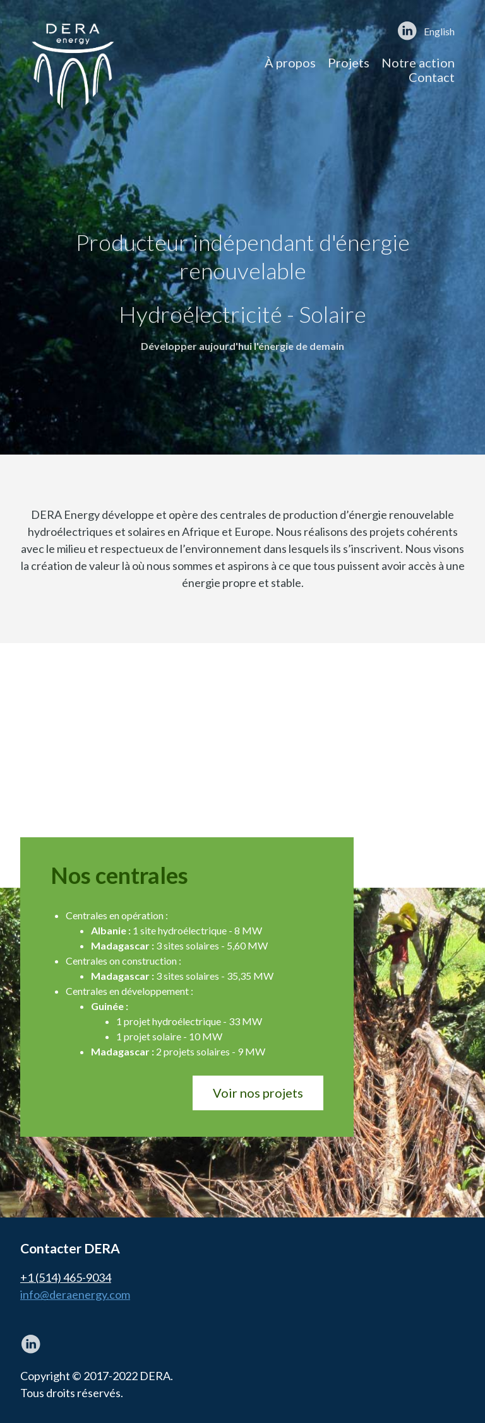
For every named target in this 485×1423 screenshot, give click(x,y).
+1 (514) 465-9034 (65, 1277)
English (439, 31)
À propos (290, 62)
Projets (348, 62)
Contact (432, 76)
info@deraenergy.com (75, 1294)
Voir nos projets (258, 1092)
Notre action (418, 62)
